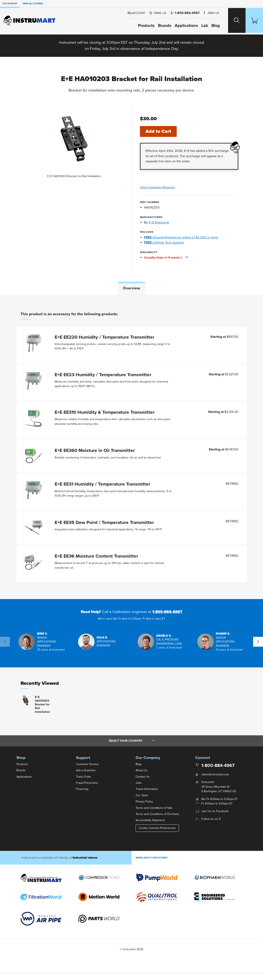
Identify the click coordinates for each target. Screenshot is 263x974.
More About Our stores (151, 859)
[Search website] (233, 20)
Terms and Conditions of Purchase (157, 815)
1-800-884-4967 (167, 613)
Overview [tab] (131, 288)
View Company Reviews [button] (170, 188)
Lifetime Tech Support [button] (164, 243)
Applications (181, 25)
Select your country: (131, 742)
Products (141, 25)
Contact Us (143, 778)
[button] (152, 13)
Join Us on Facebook (214, 813)
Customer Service (87, 766)
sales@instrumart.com (215, 776)
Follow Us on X (211, 820)
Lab (199, 25)
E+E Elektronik (159, 223)
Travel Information (147, 791)
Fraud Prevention (87, 784)
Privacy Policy (144, 803)
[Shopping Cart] (253, 20)
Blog (210, 25)
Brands (159, 25)
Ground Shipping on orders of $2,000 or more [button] (181, 238)
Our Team (142, 797)
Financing (82, 791)
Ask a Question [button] (86, 772)
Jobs (139, 784)
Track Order (83, 778)
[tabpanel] (131, 448)
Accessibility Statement (150, 822)
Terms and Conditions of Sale (154, 809)
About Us (142, 772)
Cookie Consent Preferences (157, 829)
